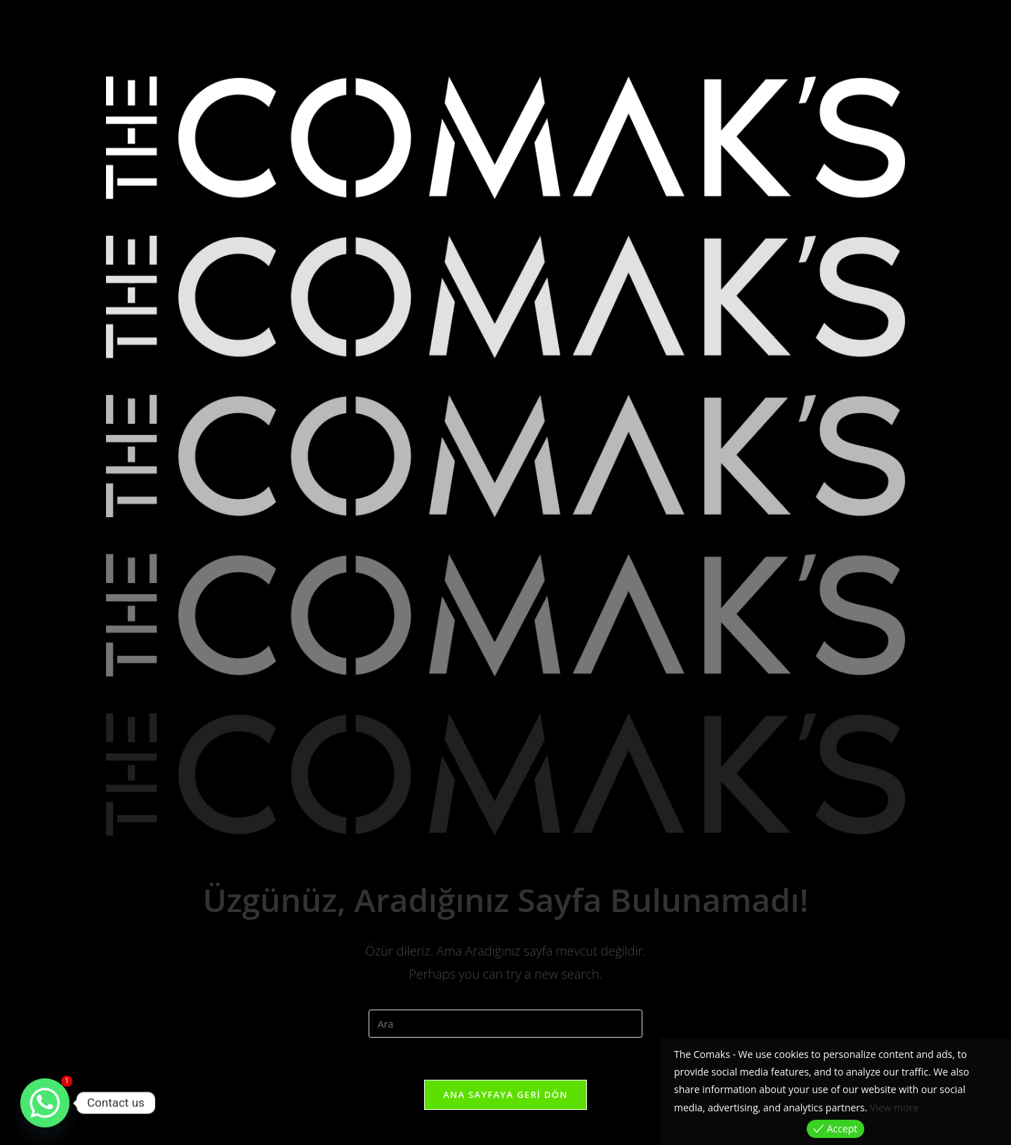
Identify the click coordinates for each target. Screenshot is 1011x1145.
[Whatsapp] (45, 1102)
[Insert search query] (505, 1024)
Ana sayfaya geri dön (505, 1094)
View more (894, 1107)
